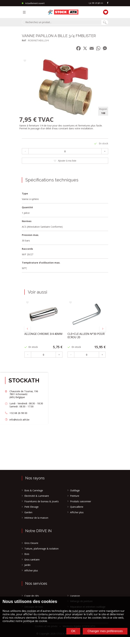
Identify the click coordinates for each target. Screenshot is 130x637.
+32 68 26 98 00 (95, 3)
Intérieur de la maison (36, 517)
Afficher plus (77, 512)
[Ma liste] (104, 11)
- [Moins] (25, 151)
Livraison (75, 595)
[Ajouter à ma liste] (25, 61)
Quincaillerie (76, 506)
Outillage (75, 490)
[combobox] (61, 22)
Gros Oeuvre (31, 543)
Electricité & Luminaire (36, 495)
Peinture (74, 495)
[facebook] (107, 3)
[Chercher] (104, 22)
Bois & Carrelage (33, 490)
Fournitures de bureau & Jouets (41, 501)
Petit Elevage (31, 506)
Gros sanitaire (32, 559)
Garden (28, 512)
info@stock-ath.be (19, 419)
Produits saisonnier (80, 501)
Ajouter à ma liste (65, 160)
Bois (26, 554)
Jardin (27, 565)
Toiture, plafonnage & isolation (41, 548)
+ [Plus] (104, 151)
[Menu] (25, 12)
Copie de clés (31, 595)
